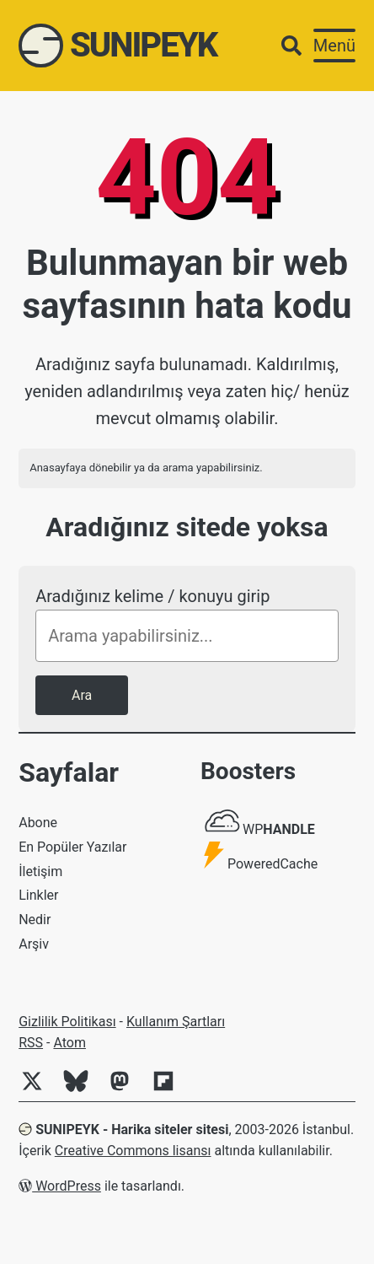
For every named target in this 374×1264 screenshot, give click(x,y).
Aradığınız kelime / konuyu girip (152, 596)
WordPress (60, 1186)
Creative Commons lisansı (133, 1151)
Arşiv (34, 944)
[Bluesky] (82, 1090)
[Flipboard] (170, 1090)
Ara (82, 695)
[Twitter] (39, 1090)
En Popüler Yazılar (72, 847)
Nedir (35, 920)
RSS (31, 1043)
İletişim (40, 871)
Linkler (38, 895)
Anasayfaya (57, 467)
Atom (69, 1043)
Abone (38, 823)
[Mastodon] (126, 1090)
